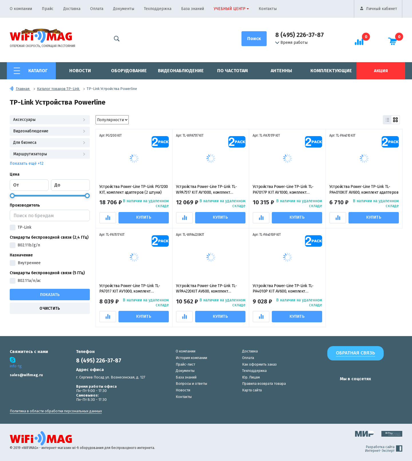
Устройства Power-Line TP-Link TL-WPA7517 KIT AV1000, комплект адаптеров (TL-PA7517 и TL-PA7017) (206, 189)
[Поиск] (254, 38)
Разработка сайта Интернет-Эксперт (383, 449)
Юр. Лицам (251, 377)
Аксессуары (49, 119)
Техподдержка (157, 8)
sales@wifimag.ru (26, 375)
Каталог (37, 70)
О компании (21, 8)
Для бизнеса (49, 142)
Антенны (281, 70)
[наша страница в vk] (318, 390)
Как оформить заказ (259, 364)
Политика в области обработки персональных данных (56, 411)
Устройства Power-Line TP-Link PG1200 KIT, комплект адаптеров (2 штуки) (133, 189)
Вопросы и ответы (191, 383)
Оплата (96, 8)
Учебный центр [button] (229, 8)
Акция (381, 70)
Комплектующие (331, 70)
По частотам (232, 70)
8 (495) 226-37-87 (299, 35)
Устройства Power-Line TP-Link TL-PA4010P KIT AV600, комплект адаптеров (283, 289)
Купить (143, 217)
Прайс (48, 8)
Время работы (291, 42)
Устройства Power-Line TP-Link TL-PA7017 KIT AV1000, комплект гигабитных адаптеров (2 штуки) (129, 289)
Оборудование (129, 70)
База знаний (192, 8)
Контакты (268, 8)
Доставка (71, 8)
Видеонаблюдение (181, 70)
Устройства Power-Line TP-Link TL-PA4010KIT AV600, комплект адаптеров (363, 189)
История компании (191, 358)
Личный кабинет (381, 8)
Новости (80, 70)
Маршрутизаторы (49, 154)
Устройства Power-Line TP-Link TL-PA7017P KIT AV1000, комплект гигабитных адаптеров (283, 189)
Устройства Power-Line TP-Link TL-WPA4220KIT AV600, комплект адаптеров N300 (206, 289)
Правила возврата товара (264, 383)
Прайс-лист (185, 364)
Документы (123, 8)
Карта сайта (252, 390)
